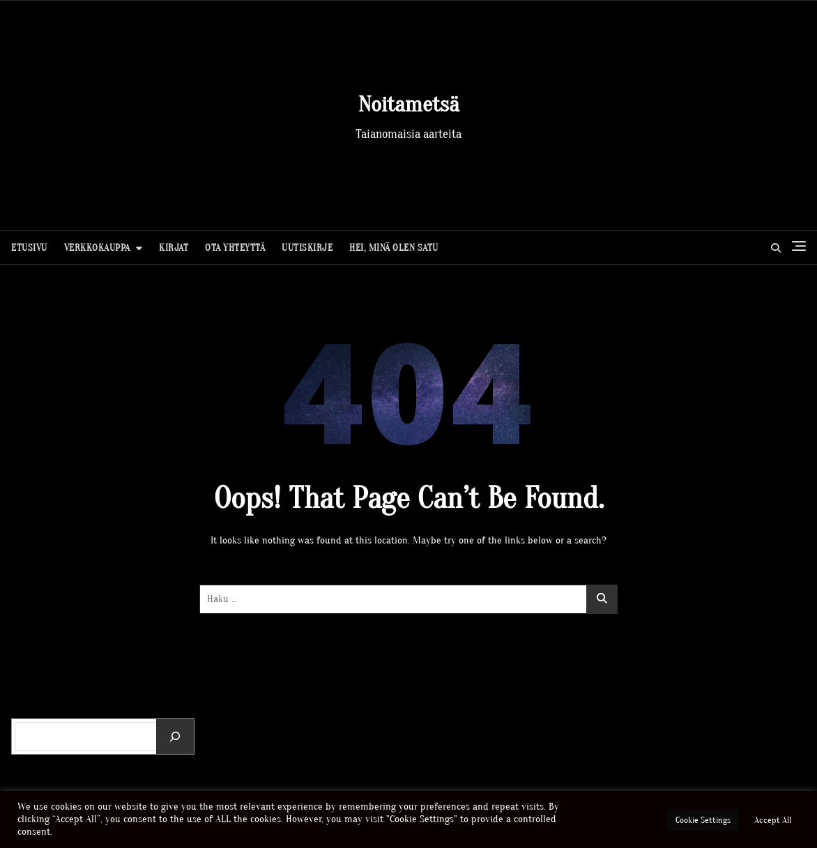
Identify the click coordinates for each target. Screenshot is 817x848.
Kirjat (173, 248)
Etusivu (29, 248)
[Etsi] (175, 736)
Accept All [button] (772, 820)
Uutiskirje (307, 248)
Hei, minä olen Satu (393, 248)
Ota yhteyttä (235, 248)
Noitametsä (408, 104)
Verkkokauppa (97, 248)
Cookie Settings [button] (703, 820)
